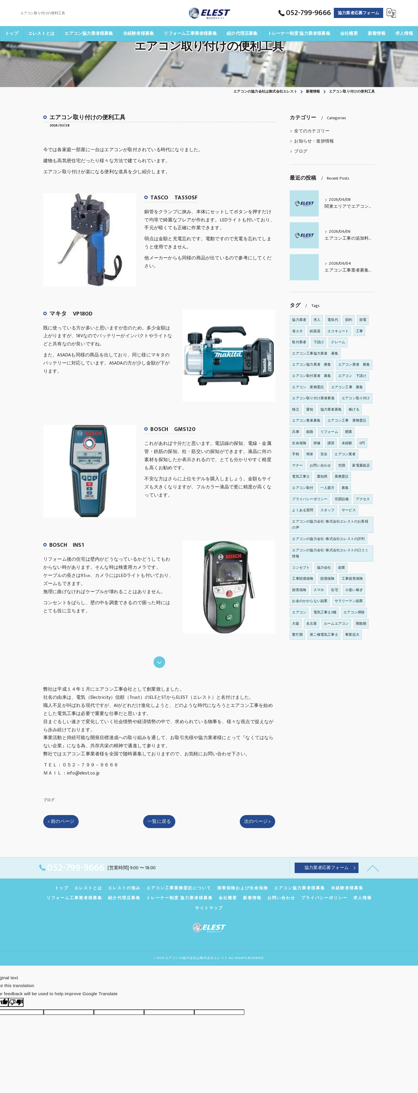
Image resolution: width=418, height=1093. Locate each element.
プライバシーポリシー (309, 499)
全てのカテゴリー (311, 131)
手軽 (295, 454)
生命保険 (299, 443)
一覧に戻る (159, 821)
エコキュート (338, 331)
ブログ (49, 800)
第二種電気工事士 (324, 634)
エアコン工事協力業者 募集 (315, 353)
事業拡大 (352, 634)
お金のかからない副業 (309, 601)
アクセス (363, 499)
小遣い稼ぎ (354, 590)
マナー (297, 465)
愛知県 (322, 476)
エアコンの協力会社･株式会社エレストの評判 (328, 539)
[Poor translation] (16, 1002)
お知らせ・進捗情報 (314, 141)
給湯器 (315, 331)
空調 (341, 465)
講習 (330, 443)
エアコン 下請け (352, 376)
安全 (323, 454)
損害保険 (299, 590)
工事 (359, 331)
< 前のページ (61, 821)
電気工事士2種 (325, 612)
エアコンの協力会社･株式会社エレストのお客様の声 (330, 525)
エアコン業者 (345, 454)
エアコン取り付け (356, 398)
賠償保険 (327, 578)
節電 (362, 320)
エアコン (299, 612)
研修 (317, 443)
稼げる (354, 409)
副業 (341, 567)
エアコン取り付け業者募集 (313, 398)
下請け (319, 342)
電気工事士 (301, 476)
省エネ (297, 331)
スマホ (319, 590)
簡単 (309, 454)
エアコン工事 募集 (347, 387)
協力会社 (324, 567)
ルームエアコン (336, 623)
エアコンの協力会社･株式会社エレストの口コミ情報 (330, 553)
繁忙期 (297, 634)
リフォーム (329, 432)
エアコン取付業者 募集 (311, 376)
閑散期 (361, 623)
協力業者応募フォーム (358, 13)
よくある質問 (302, 510)
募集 (345, 488)
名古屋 (311, 623)
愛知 (309, 409)
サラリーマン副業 (349, 601)
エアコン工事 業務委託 (346, 420)
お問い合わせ (320, 465)
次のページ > (257, 821)
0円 (362, 443)
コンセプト (301, 567)
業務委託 (342, 476)
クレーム (338, 342)
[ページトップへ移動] (373, 868)
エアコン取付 (302, 488)
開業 (348, 432)
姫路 (309, 432)
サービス (349, 510)
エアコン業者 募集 (354, 364)
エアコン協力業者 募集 (311, 364)
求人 (317, 320)
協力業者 (299, 320)
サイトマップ (209, 908)
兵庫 (295, 432)
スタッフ (327, 510)
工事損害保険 (352, 578)
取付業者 (299, 342)
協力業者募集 (331, 409)
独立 (295, 409)
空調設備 (342, 499)
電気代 (332, 320)
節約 (348, 320)
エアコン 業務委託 (308, 387)
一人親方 (327, 488)
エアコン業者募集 (306, 420)
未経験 (347, 443)
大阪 (295, 623)
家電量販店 (361, 465)
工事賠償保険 (302, 578)
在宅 (334, 590)
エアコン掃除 (354, 612)
